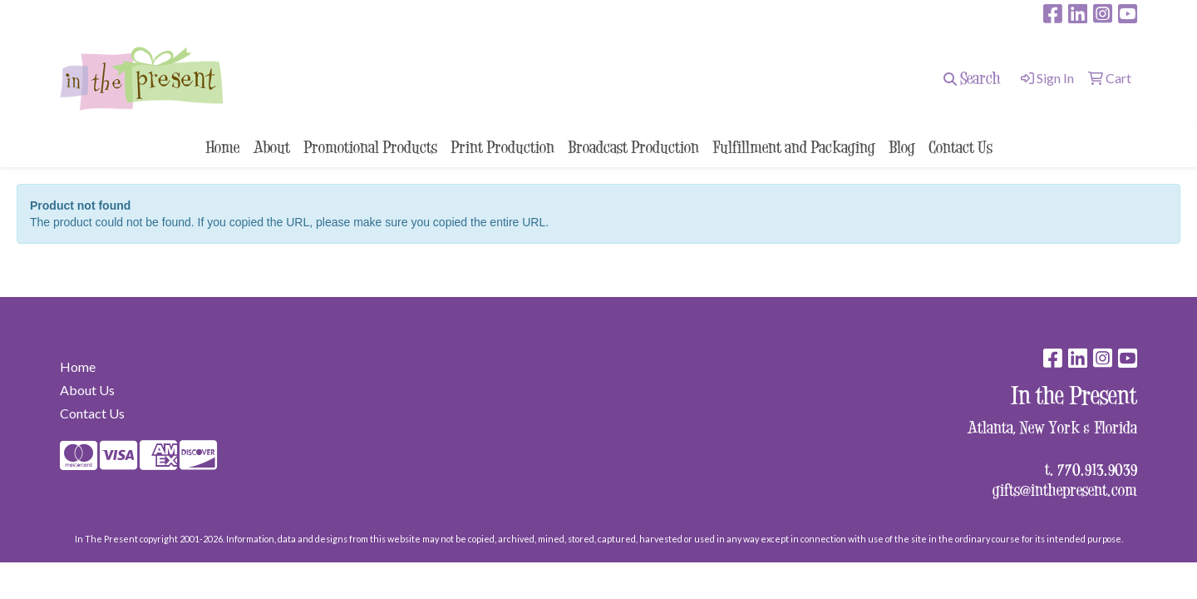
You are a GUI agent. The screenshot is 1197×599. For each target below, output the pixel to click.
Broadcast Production (633, 146)
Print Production (502, 146)
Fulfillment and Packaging (793, 146)
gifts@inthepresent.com (1065, 489)
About (271, 146)
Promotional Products (370, 146)
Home (222, 146)
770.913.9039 (1097, 468)
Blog (902, 146)
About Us (87, 390)
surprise (88, 14)
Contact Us (961, 146)
